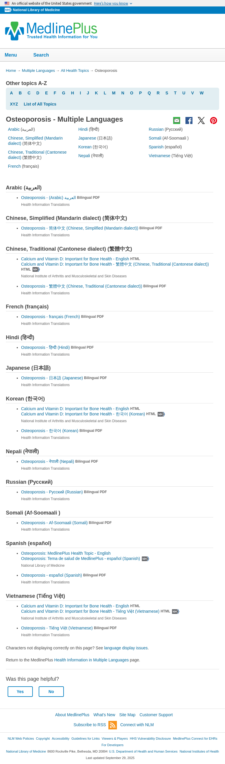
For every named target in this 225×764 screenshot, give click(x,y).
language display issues (126, 648)
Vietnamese (160, 155)
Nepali (84, 155)
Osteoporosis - (60, 197)
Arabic (14, 129)
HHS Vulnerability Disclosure (150, 738)
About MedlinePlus (72, 714)
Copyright (43, 738)
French (14, 166)
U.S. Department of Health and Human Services (143, 751)
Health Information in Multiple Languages (91, 660)
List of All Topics (40, 104)
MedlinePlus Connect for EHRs (195, 738)
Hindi (83, 129)
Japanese (87, 138)
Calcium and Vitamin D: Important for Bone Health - (93, 414)
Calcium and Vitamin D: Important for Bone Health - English (80, 259)
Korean (84, 147)
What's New (104, 714)
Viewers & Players (115, 738)
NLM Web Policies (21, 738)
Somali (155, 138)
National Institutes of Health (199, 751)
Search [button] (45, 55)
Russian (156, 129)
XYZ (14, 104)
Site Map (127, 714)
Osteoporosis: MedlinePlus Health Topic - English (66, 553)
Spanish (156, 147)
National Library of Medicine (36, 10)
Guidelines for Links (85, 738)
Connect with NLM (137, 724)
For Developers (112, 745)
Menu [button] (15, 55)
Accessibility (60, 738)
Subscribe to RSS (95, 725)
